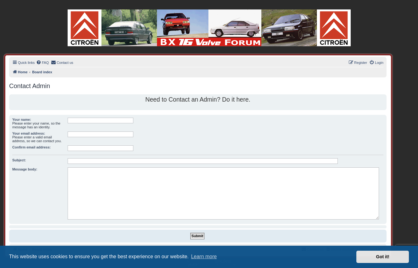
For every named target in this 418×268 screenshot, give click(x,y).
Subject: (19, 160)
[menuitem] (42, 62)
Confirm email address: (31, 147)
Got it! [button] (382, 256)
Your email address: (28, 133)
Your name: (21, 119)
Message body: (24, 169)
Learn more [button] (204, 256)
